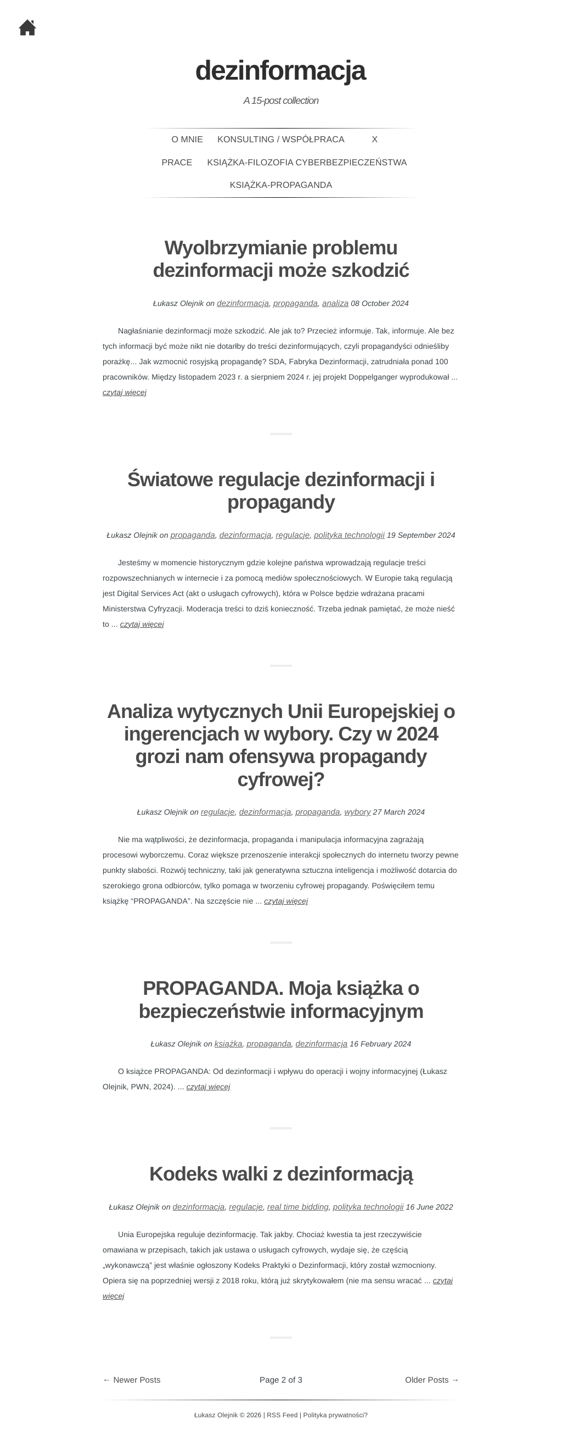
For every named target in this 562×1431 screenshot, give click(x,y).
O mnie (187, 139)
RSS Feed (282, 1415)
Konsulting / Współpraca (280, 139)
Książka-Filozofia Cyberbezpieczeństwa (307, 163)
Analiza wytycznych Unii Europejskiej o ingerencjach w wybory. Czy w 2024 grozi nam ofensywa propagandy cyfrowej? (281, 745)
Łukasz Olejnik (216, 1415)
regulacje (293, 535)
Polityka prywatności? (336, 1415)
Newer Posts (132, 1380)
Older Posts (432, 1380)
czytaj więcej (125, 392)
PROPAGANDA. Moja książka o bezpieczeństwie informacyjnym (280, 999)
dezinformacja (243, 303)
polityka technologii (349, 535)
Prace (177, 163)
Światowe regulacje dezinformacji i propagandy (281, 490)
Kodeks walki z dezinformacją (281, 1173)
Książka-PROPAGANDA (281, 185)
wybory (357, 812)
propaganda (295, 303)
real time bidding (298, 1207)
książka (229, 1044)
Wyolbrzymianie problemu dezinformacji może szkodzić (281, 258)
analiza (335, 303)
